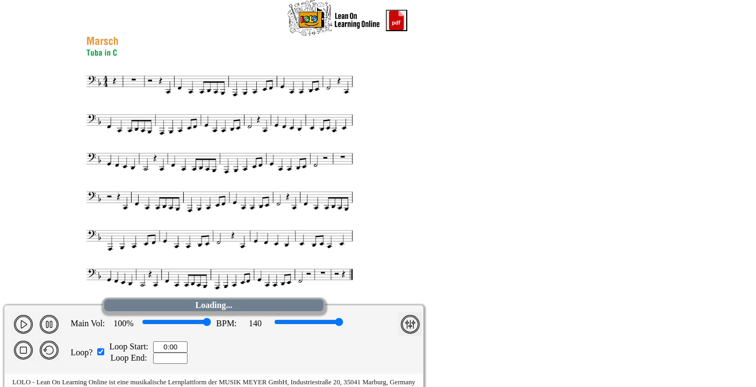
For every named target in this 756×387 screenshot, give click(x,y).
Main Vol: (87, 323)
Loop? (81, 352)
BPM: (226, 323)
